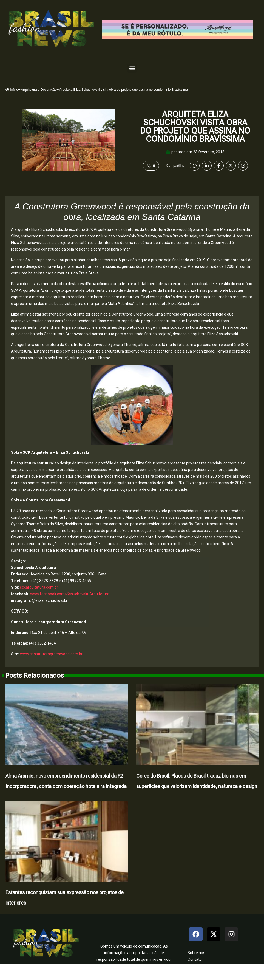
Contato (195, 959)
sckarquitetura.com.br (39, 587)
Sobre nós (196, 953)
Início (11, 90)
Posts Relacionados (34, 675)
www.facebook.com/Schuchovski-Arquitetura (69, 594)
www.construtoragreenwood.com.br (51, 654)
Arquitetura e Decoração (38, 90)
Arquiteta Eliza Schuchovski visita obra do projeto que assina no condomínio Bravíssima (195, 126)
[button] (132, 68)
